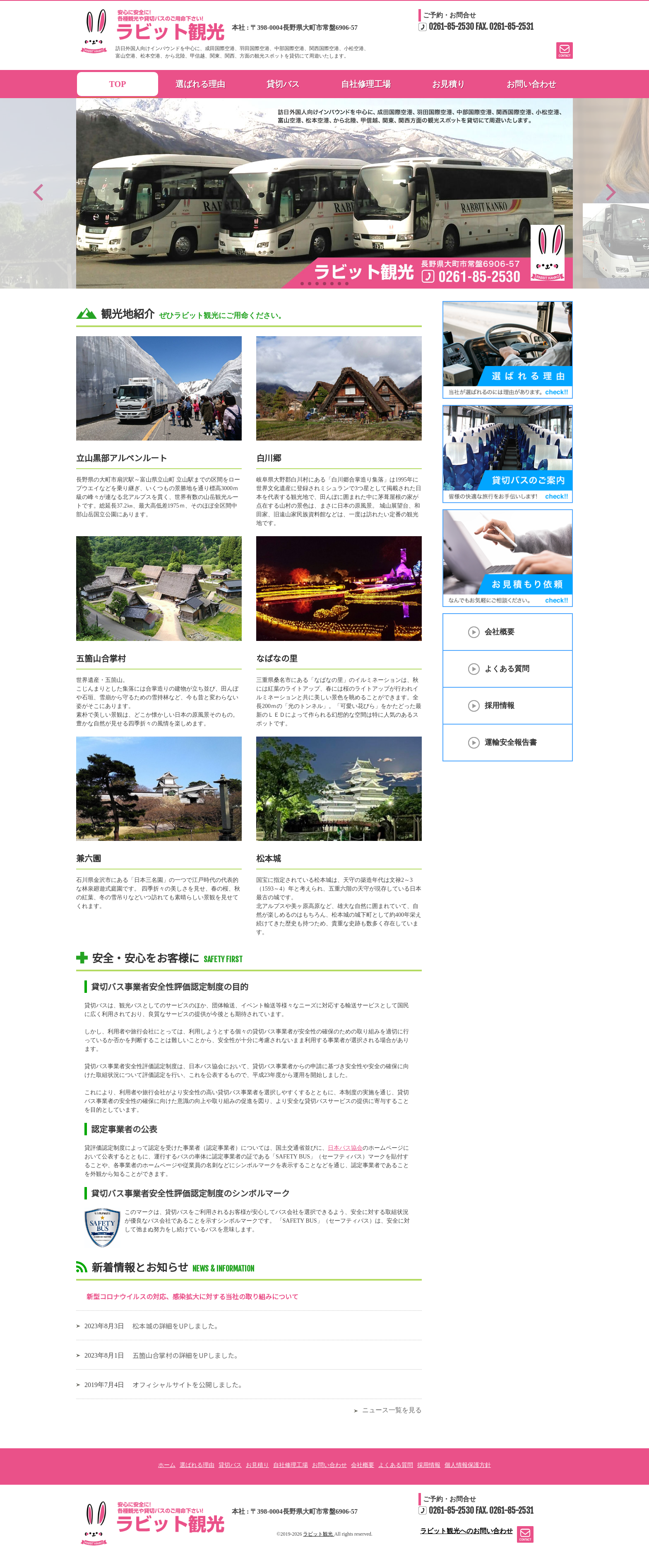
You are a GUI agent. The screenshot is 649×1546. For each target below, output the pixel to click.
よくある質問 (507, 669)
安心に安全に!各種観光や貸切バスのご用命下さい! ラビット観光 (152, 1523)
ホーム (166, 1465)
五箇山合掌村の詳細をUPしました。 (186, 1355)
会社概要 (499, 632)
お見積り (448, 84)
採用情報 (499, 705)
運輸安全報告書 (511, 742)
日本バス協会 (345, 1148)
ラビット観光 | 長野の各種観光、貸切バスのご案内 (152, 31)
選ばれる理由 (200, 84)
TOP (117, 84)
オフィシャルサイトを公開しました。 (188, 1384)
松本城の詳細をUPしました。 (176, 1326)
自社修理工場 (366, 84)
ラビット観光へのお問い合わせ (523, 1534)
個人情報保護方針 (468, 1465)
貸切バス (283, 84)
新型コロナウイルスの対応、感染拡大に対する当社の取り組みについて (192, 1296)
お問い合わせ (531, 84)
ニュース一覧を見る (392, 1410)
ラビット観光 (318, 1534)
